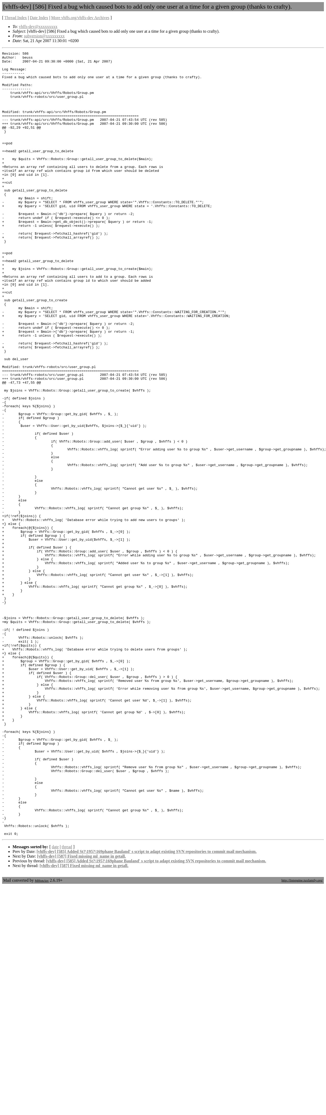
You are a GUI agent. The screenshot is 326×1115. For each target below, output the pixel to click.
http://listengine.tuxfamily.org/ (302, 1036)
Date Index (39, 17)
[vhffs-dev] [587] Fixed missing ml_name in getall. (81, 1012)
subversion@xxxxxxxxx (44, 36)
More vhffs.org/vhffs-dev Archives (80, 17)
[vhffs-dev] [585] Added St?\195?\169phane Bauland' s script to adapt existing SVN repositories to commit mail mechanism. (147, 1007)
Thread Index (15, 17)
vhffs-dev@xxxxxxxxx (38, 26)
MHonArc (42, 1037)
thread (67, 1003)
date (55, 1003)
